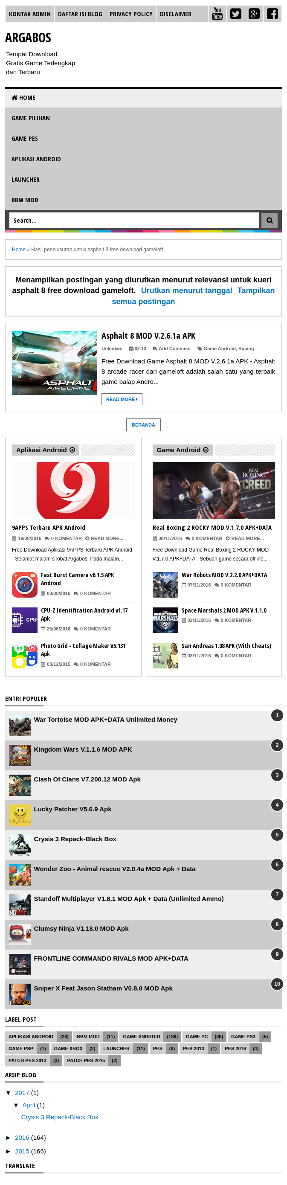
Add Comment (175, 348)
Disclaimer (175, 13)
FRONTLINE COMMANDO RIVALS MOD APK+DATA (111, 958)
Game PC (197, 1036)
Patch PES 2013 (27, 1060)
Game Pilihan (31, 117)
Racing (246, 348)
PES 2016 (235, 1048)
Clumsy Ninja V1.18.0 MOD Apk (81, 928)
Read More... (107, 538)
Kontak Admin (30, 13)
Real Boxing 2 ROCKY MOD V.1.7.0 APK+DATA (212, 527)
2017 (23, 1092)
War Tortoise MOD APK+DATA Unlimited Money (105, 719)
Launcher (26, 179)
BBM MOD (25, 199)
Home (23, 97)
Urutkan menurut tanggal (186, 290)
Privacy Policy (131, 13)
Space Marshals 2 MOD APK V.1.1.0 (224, 610)
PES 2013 (193, 1048)
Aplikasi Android (36, 158)
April (29, 1105)
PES (157, 1048)
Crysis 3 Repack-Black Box (75, 838)
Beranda (143, 424)
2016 (23, 1137)
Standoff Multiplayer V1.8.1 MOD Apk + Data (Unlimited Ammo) (129, 898)
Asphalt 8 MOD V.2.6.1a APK (148, 335)
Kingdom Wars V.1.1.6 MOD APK (83, 749)
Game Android (220, 348)
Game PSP (21, 1048)
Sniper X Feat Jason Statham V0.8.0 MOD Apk (103, 988)
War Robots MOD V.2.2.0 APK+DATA (224, 575)
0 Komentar (66, 538)
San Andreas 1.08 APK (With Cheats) (226, 646)
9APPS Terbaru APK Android (48, 527)
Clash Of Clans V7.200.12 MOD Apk (87, 779)
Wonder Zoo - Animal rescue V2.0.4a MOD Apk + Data (115, 868)
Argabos (28, 37)
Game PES (25, 138)
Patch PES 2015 (86, 1060)
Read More (122, 399)
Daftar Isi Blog (80, 13)
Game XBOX (68, 1048)
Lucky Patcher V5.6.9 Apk (73, 809)
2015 (23, 1151)
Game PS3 (243, 1036)
